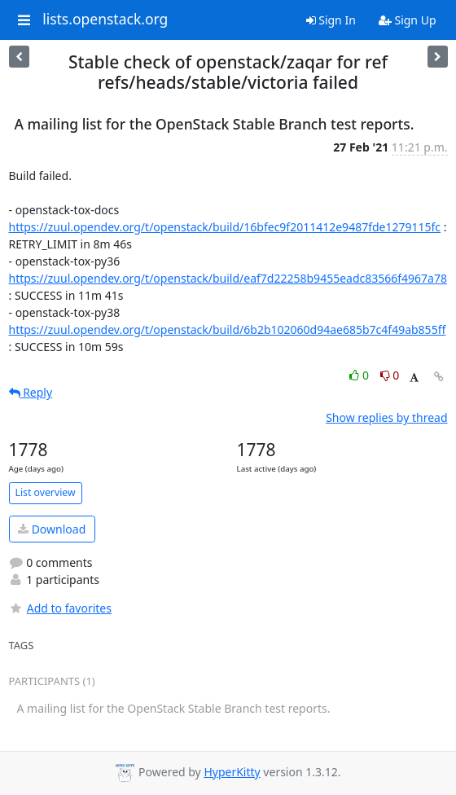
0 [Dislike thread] (390, 375)
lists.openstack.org (105, 19)
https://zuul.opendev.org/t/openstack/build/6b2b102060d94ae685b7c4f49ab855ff (227, 329)
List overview (45, 492)
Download (52, 529)
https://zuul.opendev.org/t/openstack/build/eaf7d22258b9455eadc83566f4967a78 (228, 278)
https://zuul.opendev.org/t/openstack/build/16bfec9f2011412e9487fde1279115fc (225, 227)
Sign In (331, 20)
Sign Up (407, 20)
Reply (31, 392)
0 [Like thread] (360, 375)
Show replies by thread (386, 417)
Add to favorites (60, 608)
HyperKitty (232, 772)
